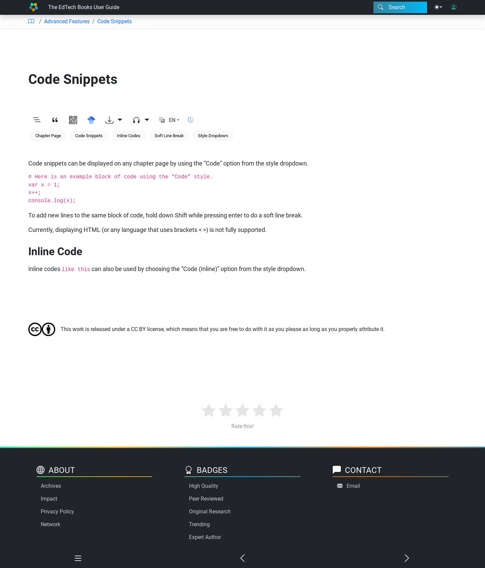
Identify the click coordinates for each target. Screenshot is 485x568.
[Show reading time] (190, 120)
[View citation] (54, 120)
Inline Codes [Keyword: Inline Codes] (128, 135)
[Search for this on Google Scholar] (91, 120)
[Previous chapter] (242, 558)
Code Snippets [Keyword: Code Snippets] (89, 135)
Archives (51, 486)
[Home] (33, 7)
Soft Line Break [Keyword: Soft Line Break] (169, 135)
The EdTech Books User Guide (83, 7)
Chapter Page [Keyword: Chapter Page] (48, 135)
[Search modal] (400, 7)
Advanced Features (67, 21)
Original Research (210, 511)
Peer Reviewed (206, 499)
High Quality (203, 486)
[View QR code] (73, 120)
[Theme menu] (438, 7)
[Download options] (114, 120)
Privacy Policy (57, 511)
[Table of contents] (31, 22)
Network (50, 524)
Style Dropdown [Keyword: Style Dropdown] (213, 135)
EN (172, 120)
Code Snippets (114, 21)
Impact (49, 499)
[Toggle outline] (36, 120)
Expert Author (205, 537)
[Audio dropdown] (141, 120)
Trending (199, 524)
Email (353, 486)
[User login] (454, 7)
